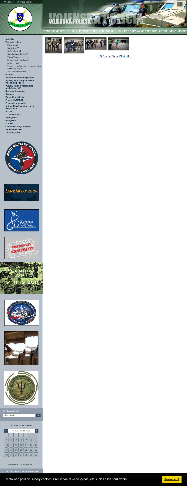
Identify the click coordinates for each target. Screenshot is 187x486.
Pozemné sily (88, 31)
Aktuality (9, 39)
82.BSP (163, 31)
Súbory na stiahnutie (16, 71)
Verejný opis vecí (13, 129)
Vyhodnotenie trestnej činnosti (20, 77)
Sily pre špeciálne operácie (137, 31)
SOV (74, 31)
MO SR (182, 31)
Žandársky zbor (13, 132)
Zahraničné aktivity (14, 97)
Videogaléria (11, 117)
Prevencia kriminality (15, 103)
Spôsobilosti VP (14, 51)
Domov (9, 2)
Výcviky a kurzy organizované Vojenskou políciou (19, 81)
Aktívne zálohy (14, 63)
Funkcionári (12, 45)
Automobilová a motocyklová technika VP (19, 107)
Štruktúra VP (13, 48)
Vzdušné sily (107, 31)
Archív (8, 111)
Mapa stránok (24, 2)
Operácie (9, 94)
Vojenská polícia (13, 42)
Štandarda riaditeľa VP (17, 54)
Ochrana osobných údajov (18, 126)
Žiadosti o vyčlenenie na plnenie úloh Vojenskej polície (24, 67)
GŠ (68, 31)
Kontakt (9, 123)
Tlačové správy (14, 114)
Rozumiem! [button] (171, 479)
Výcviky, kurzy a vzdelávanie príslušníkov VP (19, 87)
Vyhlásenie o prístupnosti (20, 464)
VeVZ (172, 31)
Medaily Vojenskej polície (18, 60)
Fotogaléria (10, 120)
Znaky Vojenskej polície (18, 57)
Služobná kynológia (15, 91)
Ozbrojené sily (54, 31)
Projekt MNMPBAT (14, 100)
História (9, 74)
